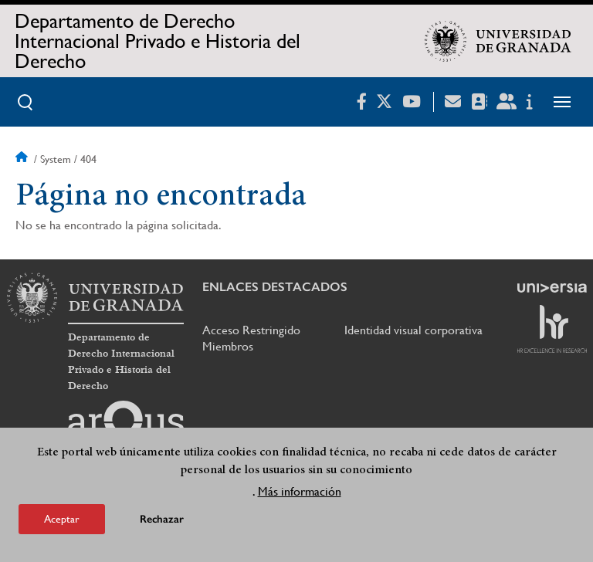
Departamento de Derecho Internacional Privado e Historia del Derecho (157, 41)
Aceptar (62, 519)
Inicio (23, 159)
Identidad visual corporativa (413, 330)
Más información (299, 491)
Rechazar (162, 519)
